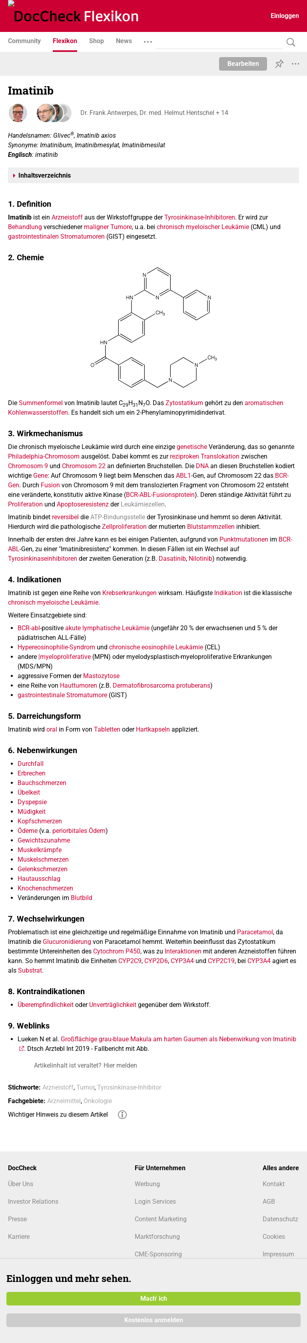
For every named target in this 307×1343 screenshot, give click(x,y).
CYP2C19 (221, 961)
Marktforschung (157, 1236)
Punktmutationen (243, 539)
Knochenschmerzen (45, 888)
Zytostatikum (184, 403)
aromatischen (264, 403)
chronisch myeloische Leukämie (53, 602)
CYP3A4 (182, 961)
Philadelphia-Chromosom (44, 456)
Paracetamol (255, 932)
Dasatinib (172, 558)
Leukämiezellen (143, 504)
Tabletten (107, 729)
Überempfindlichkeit (46, 1005)
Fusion (50, 485)
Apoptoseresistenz (83, 504)
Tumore (121, 227)
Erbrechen (32, 773)
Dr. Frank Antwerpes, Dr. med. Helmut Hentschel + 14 (154, 113)
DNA (202, 466)
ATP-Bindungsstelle (117, 517)
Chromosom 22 (84, 466)
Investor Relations (33, 1201)
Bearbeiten (243, 63)
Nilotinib (200, 558)
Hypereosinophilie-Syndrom (56, 647)
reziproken (184, 456)
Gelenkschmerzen (43, 869)
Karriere (19, 1236)
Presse (17, 1219)
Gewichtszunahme (44, 840)
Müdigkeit (32, 811)
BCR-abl (29, 628)
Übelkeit (29, 792)
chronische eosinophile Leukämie (156, 647)
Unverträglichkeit (112, 1005)
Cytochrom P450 (116, 951)
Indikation (228, 593)
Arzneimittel (64, 1101)
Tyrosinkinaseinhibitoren (42, 558)
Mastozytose (101, 676)
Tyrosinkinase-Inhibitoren (199, 217)
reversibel (65, 517)
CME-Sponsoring (158, 1254)
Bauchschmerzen (42, 783)
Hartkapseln (153, 729)
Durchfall (31, 763)
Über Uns (20, 1184)
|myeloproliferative (64, 657)
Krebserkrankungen (129, 593)
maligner (96, 227)
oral (51, 729)
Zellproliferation (124, 526)
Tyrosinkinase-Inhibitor (129, 1087)
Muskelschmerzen (43, 859)
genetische (192, 447)
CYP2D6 (156, 961)
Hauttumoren (78, 685)
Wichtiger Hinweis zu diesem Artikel (58, 1114)
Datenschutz (280, 1219)
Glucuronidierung (67, 941)
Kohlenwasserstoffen (38, 412)
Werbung (147, 1184)
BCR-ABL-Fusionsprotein (160, 494)
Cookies (274, 1236)
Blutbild (81, 898)
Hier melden (120, 1065)
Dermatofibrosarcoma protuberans (161, 685)
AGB (269, 1201)
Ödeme (28, 831)
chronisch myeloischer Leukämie (203, 227)
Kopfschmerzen (40, 821)
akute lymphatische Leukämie (107, 628)
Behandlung (25, 227)
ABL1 (183, 475)
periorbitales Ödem (79, 831)
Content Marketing (161, 1219)
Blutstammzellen (211, 526)
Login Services (155, 1201)
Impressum (278, 1254)
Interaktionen (183, 951)
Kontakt (274, 1184)
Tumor (85, 1087)
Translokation (220, 456)
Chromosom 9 (28, 466)
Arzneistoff (67, 217)
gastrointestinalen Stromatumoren (56, 236)
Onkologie (98, 1101)
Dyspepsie (32, 802)
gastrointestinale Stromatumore (62, 695)
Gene (40, 475)
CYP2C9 (130, 961)
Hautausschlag (39, 878)
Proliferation (25, 504)
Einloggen (285, 16)
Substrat (30, 970)
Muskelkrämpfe (40, 850)
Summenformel (41, 403)
